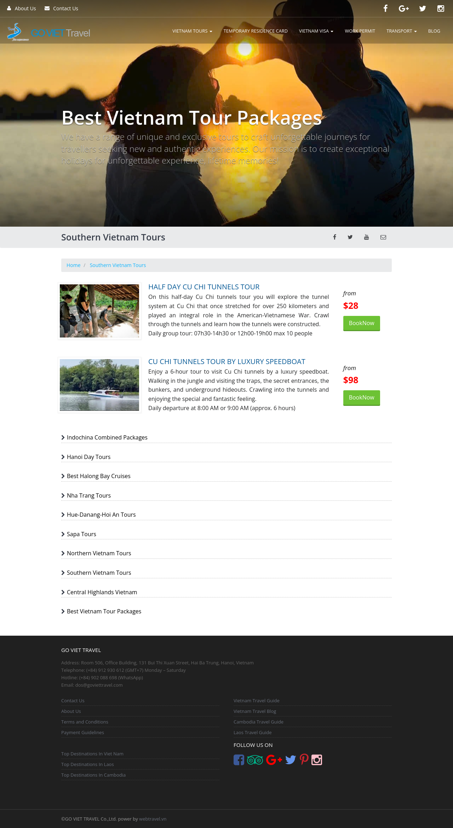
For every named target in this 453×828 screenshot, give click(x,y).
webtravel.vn (152, 819)
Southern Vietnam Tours (99, 573)
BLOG (434, 31)
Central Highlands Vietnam (102, 592)
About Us (21, 8)
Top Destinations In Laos (87, 764)
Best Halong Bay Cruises (99, 476)
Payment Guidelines (82, 732)
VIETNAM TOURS (192, 31)
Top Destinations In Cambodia (93, 775)
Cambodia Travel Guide (258, 722)
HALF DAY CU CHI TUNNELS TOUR (203, 286)
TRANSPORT (401, 31)
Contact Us (61, 8)
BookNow (361, 323)
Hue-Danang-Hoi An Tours (101, 514)
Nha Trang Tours (89, 495)
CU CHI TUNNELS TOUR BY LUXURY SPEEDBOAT (226, 361)
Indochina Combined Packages (107, 437)
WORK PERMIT (360, 31)
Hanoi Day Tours (88, 457)
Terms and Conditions (84, 722)
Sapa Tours (81, 534)
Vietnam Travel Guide (257, 700)
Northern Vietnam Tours (99, 553)
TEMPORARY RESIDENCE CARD (256, 31)
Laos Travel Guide (253, 732)
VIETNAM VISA (316, 31)
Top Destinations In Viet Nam (92, 753)
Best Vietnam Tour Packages (104, 611)
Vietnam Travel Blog (255, 711)
